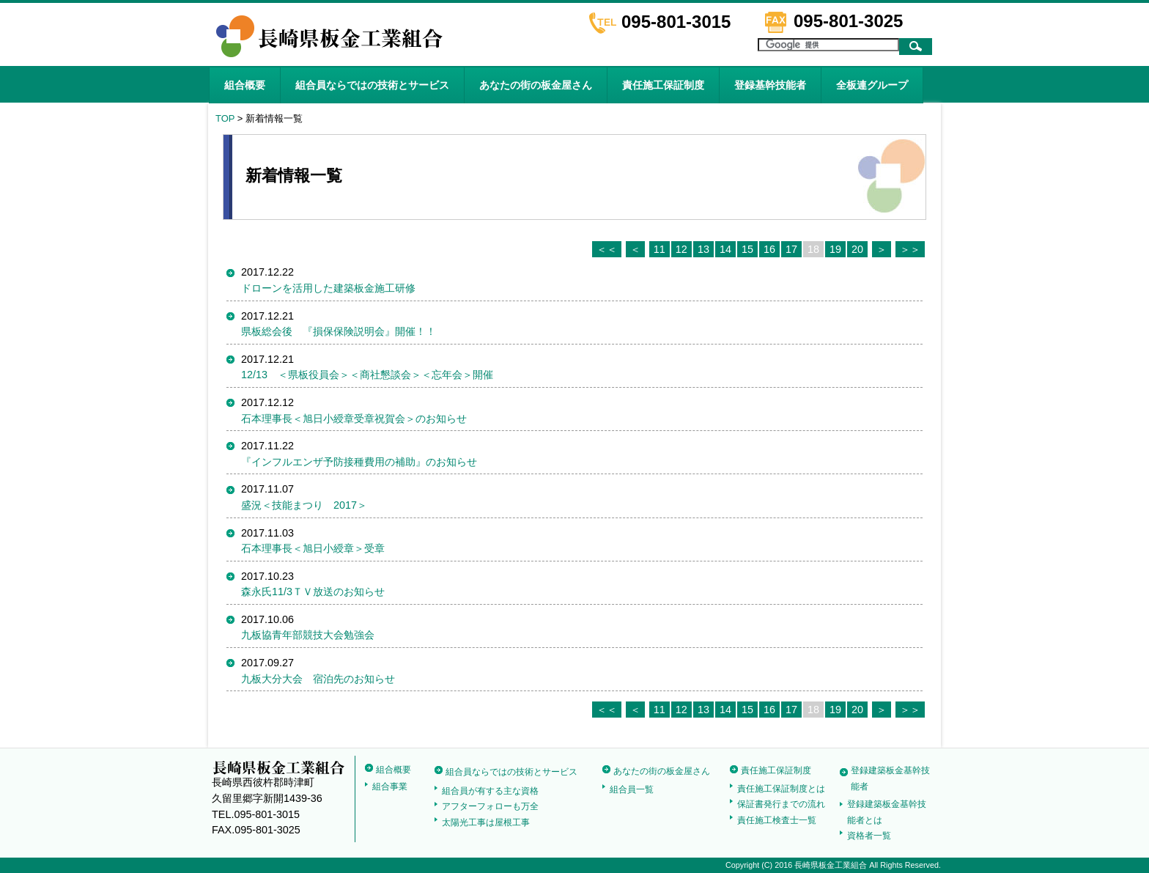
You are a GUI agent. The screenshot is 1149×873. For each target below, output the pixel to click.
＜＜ (606, 249)
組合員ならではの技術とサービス (372, 85)
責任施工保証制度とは (781, 789)
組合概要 (244, 85)
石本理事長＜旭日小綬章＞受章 (313, 548)
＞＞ (910, 249)
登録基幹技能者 (770, 85)
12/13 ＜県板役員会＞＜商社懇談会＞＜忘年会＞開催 (367, 374)
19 (835, 249)
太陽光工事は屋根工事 (486, 822)
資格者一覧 (869, 835)
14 (725, 249)
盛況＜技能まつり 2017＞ (304, 505)
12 (681, 249)
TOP (224, 118)
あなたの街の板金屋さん (535, 85)
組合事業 (389, 786)
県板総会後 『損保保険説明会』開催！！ (338, 331)
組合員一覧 (632, 789)
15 (747, 249)
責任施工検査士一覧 (776, 820)
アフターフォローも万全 (490, 806)
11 (659, 249)
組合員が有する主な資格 (490, 791)
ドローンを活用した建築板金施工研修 (328, 288)
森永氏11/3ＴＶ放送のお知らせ (313, 591)
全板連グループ (872, 85)
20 (857, 249)
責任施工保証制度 (663, 85)
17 (791, 249)
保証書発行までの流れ (781, 804)
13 (703, 249)
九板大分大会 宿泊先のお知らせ (318, 679)
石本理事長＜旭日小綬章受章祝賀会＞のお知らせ (354, 418)
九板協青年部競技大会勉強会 (307, 635)
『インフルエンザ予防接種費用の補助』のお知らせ (359, 462)
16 (769, 249)
